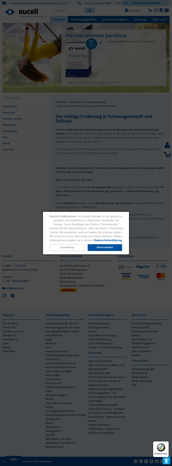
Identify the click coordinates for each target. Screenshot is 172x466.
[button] (67, 247)
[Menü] (167, 443)
